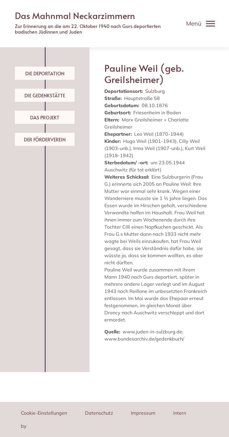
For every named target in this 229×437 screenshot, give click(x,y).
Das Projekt (44, 117)
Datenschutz (99, 413)
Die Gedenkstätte (44, 95)
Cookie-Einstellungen (44, 413)
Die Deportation (44, 73)
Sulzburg (155, 91)
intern (179, 413)
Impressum (143, 413)
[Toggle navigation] (200, 23)
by (24, 426)
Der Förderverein (45, 139)
